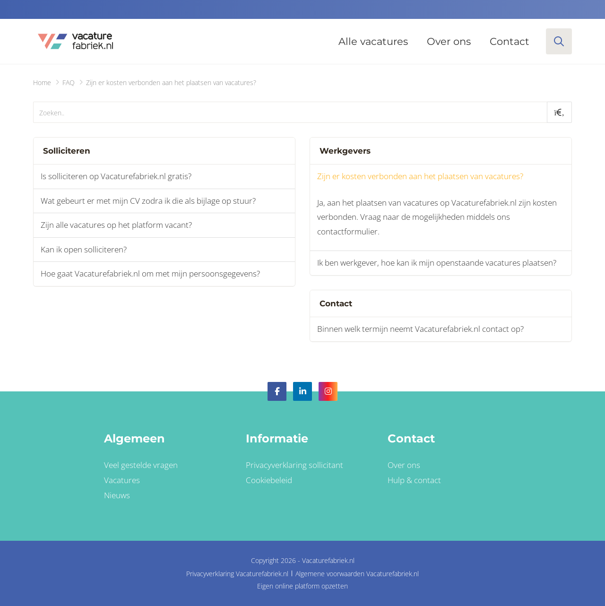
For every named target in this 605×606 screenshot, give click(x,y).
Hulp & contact (414, 480)
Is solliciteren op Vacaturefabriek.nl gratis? (116, 176)
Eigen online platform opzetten (302, 585)
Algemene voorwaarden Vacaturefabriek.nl (357, 573)
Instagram (328, 391)
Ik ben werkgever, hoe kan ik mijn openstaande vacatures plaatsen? (436, 262)
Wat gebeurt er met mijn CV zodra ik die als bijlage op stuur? (148, 200)
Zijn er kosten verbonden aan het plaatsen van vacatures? (420, 176)
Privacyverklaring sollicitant (294, 464)
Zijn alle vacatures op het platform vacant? (116, 224)
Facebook (277, 391)
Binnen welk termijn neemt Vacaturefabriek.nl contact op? (420, 328)
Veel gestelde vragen (141, 464)
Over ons (449, 41)
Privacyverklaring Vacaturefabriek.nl (237, 573)
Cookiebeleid (269, 480)
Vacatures (122, 480)
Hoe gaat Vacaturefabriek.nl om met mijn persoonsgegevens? (150, 273)
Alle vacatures (373, 41)
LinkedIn (302, 391)
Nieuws (117, 495)
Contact (509, 41)
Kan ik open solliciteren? (84, 249)
